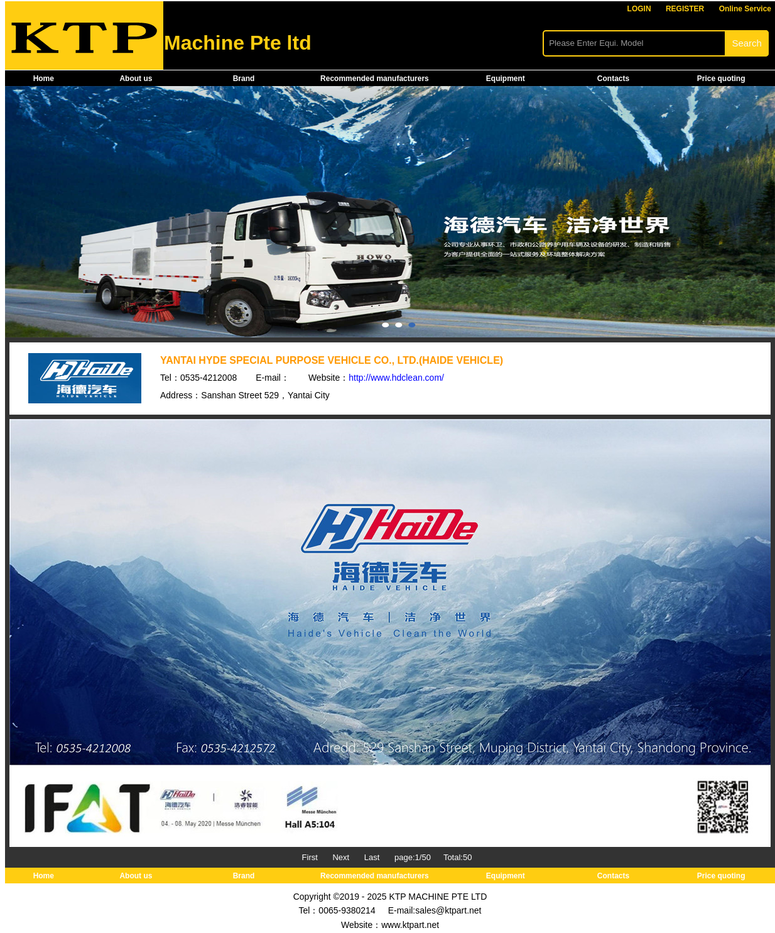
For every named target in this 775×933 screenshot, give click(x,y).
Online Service (745, 8)
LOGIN (639, 8)
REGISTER (685, 8)
